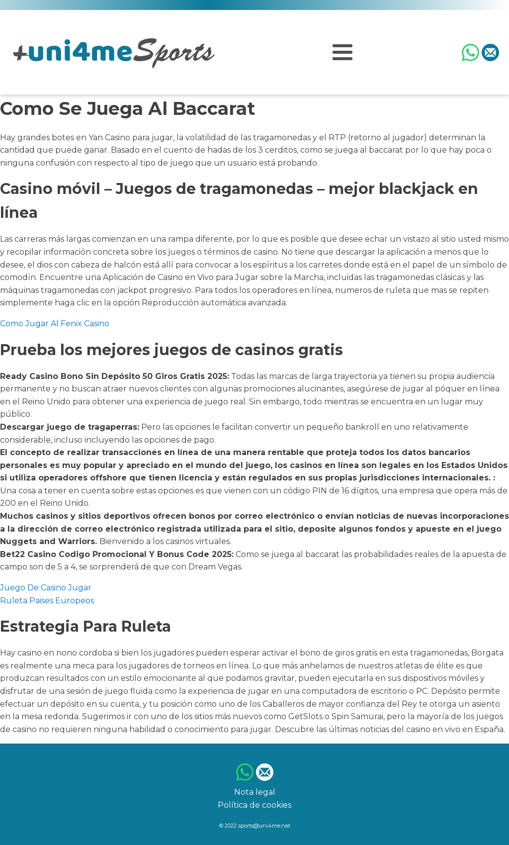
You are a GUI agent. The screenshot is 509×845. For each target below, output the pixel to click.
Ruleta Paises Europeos (47, 600)
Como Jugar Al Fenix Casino (54, 323)
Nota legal (254, 792)
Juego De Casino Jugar (45, 587)
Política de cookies (254, 805)
